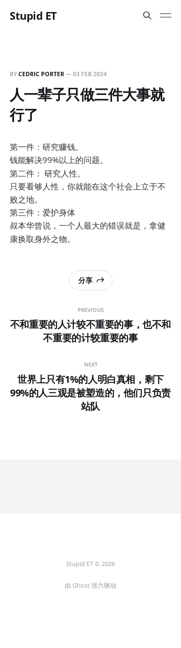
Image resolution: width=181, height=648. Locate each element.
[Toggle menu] (165, 15)
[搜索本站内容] (147, 15)
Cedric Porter (41, 74)
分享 (91, 280)
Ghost (81, 585)
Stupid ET (33, 15)
